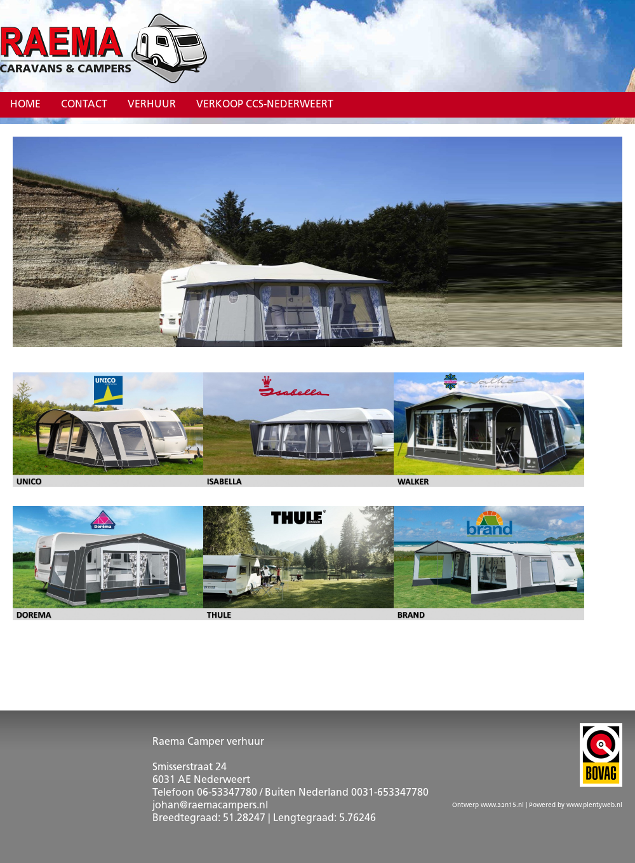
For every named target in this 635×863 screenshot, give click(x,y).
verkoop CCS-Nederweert (264, 105)
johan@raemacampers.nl (210, 806)
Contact (84, 105)
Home (25, 105)
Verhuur (152, 105)
